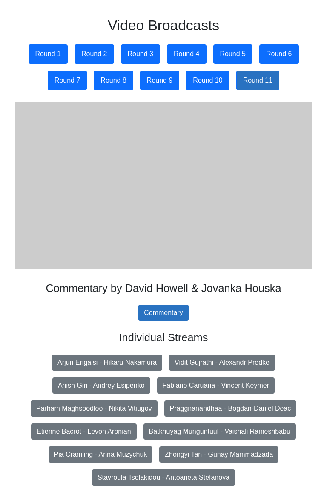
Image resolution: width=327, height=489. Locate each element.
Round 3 (141, 53)
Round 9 (160, 80)
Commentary (163, 312)
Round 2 (94, 53)
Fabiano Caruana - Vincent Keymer (216, 385)
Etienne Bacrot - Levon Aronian (84, 431)
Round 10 (207, 80)
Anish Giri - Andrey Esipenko (101, 385)
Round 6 (279, 53)
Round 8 (113, 80)
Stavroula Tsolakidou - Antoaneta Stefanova (163, 477)
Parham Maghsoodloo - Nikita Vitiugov (94, 408)
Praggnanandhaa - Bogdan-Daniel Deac (230, 408)
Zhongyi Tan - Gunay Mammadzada (219, 454)
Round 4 (187, 53)
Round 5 (233, 53)
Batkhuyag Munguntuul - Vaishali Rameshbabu (219, 431)
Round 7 (67, 80)
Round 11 (257, 80)
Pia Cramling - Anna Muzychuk (100, 454)
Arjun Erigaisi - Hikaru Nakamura (107, 362)
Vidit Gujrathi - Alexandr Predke (222, 362)
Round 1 (48, 53)
